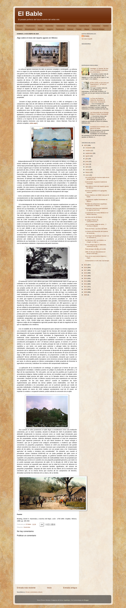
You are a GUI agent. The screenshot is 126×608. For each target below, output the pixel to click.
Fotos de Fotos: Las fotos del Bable (96, 228)
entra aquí (33, 123)
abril (87, 167)
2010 (85, 289)
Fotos (40, 26)
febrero (88, 172)
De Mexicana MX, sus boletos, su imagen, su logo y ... (95, 241)
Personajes (72, 26)
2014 (85, 278)
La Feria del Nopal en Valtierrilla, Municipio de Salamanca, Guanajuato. (98, 100)
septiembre (89, 153)
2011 (85, 286)
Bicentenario (30, 29)
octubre (88, 150)
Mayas (87, 29)
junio (87, 161)
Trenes (78, 29)
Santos (105, 26)
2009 (85, 292)
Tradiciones (30, 26)
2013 (85, 281)
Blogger (86, 600)
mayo (87, 164)
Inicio (49, 588)
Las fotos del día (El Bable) (93, 217)
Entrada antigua (70, 588)
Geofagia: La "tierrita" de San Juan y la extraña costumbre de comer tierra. (99, 70)
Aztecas (70, 29)
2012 (85, 284)
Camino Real (84, 26)
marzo (88, 169)
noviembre (89, 148)
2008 (85, 295)
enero (87, 175)
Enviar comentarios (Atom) (34, 592)
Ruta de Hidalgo (98, 29)
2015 (85, 275)
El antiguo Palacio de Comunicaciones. (91, 220)
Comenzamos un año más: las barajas (97, 260)
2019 (85, 265)
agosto (88, 156)
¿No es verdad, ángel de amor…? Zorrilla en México (95, 225)
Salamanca (61, 26)
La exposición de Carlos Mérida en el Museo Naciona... (96, 213)
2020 (85, 145)
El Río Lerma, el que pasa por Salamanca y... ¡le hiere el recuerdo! (99, 84)
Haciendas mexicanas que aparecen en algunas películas (96, 209)
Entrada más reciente (26, 588)
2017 (85, 270)
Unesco (19, 29)
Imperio (50, 29)
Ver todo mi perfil (87, 39)
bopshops (67, 600)
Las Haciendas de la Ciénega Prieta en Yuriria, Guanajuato (99, 113)
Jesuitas (41, 29)
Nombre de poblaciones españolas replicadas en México (96, 204)
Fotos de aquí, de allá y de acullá (95, 249)
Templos (20, 26)
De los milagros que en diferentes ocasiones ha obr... (95, 245)
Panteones (60, 29)
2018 (85, 267)
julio (87, 158)
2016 (85, 273)
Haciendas (49, 26)
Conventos (96, 26)
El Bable (30, 13)
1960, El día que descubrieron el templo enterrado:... (95, 252)
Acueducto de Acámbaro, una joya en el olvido (99, 127)
